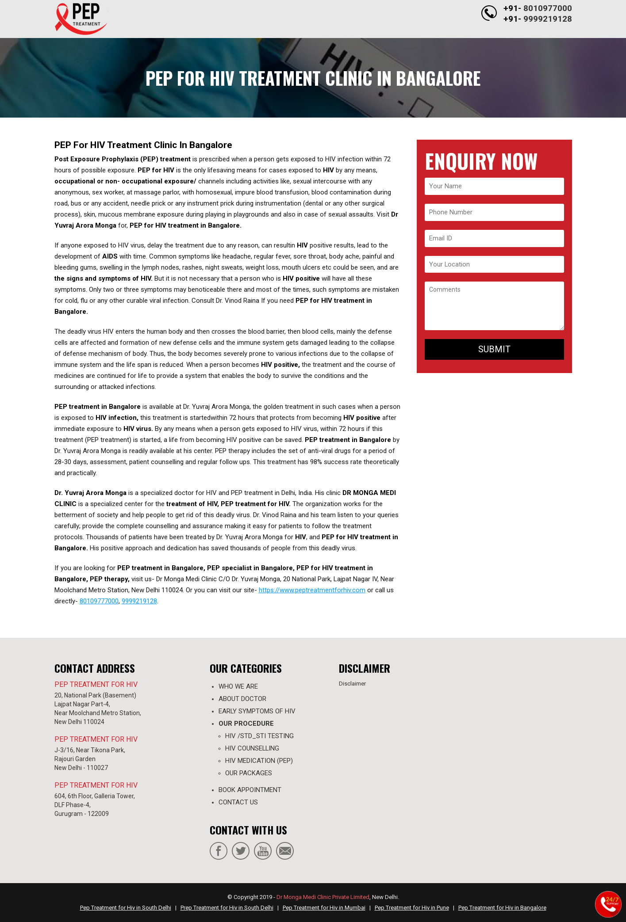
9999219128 (547, 18)
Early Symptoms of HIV (257, 711)
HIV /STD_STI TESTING (259, 736)
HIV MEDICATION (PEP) (259, 761)
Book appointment (250, 790)
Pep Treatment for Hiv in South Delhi (125, 907)
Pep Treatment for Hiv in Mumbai (324, 907)
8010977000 (547, 8)
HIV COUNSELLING (252, 748)
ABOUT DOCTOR (242, 699)
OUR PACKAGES (248, 773)
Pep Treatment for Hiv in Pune (412, 907)
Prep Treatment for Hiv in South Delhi (227, 907)
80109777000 (99, 601)
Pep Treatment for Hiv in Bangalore (502, 907)
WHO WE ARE (238, 686)
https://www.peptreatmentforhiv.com (312, 590)
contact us (238, 802)
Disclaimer (352, 683)
